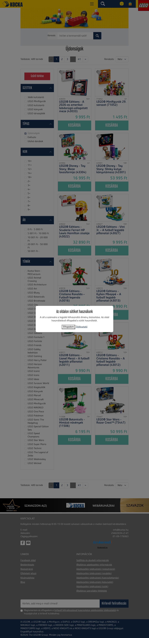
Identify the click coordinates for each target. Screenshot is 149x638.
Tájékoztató (81, 327)
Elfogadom (68, 327)
